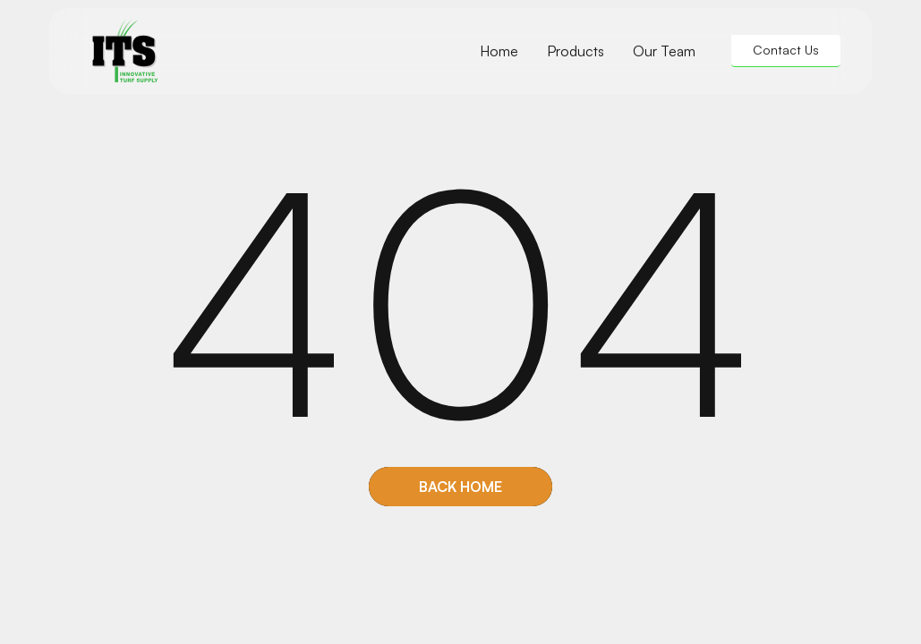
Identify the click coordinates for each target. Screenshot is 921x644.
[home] (124, 50)
